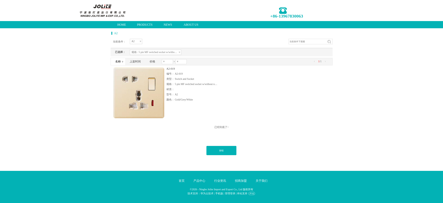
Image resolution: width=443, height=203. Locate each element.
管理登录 (230, 193)
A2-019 (170, 68)
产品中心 (199, 180)
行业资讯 (220, 180)
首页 (182, 180)
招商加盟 (241, 180)
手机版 (219, 193)
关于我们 (261, 180)
